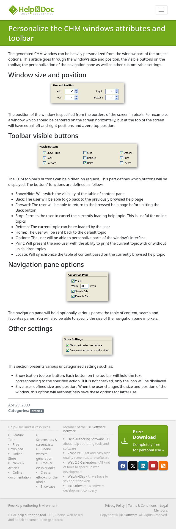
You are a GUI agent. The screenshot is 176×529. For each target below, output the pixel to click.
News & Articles (16, 465)
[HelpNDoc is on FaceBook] (122, 465)
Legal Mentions (161, 507)
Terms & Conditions (142, 505)
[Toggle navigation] (161, 9)
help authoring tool (32, 515)
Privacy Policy (115, 505)
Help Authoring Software (86, 439)
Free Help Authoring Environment (32, 505)
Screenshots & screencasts (46, 441)
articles (37, 411)
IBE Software (77, 486)
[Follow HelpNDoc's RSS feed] (163, 465)
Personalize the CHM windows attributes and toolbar (86, 33)
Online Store (15, 456)
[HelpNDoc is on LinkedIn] (143, 465)
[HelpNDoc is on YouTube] (153, 465)
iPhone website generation (44, 454)
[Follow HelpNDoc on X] (133, 465)
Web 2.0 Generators (82, 462)
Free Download (15, 446)
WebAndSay (76, 476)
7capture (74, 453)
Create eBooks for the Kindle (47, 477)
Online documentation (19, 474)
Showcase (48, 486)
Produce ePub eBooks (45, 465)
